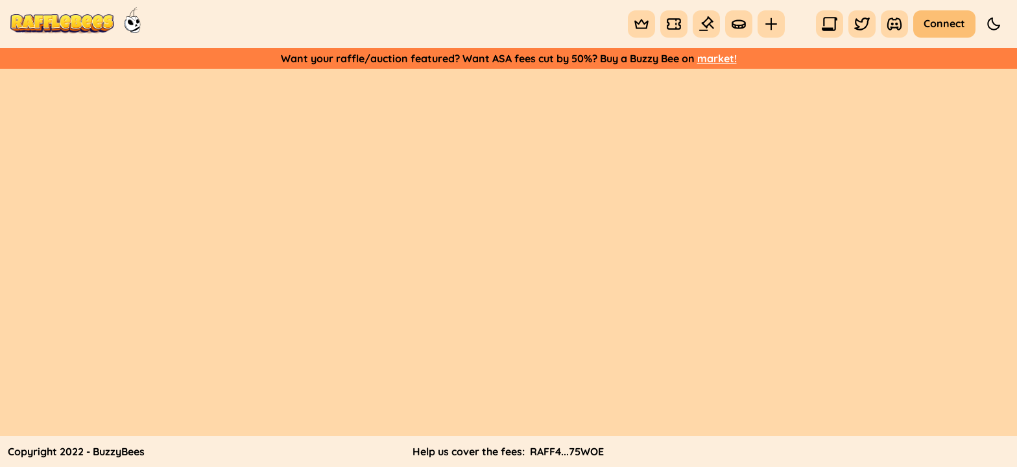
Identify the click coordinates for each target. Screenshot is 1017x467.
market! (717, 58)
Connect (944, 23)
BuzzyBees (119, 451)
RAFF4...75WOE (567, 451)
